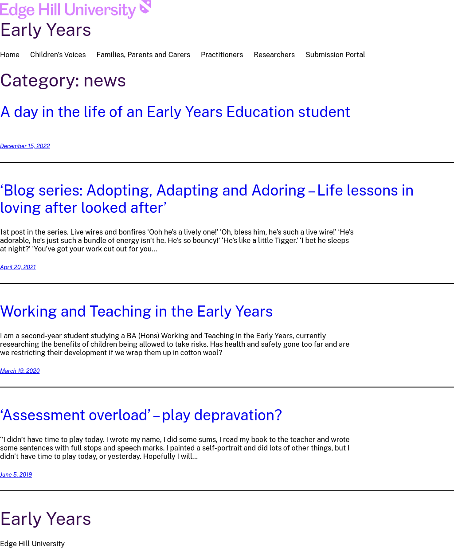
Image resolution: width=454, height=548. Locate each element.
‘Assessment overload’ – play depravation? (141, 414)
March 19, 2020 (19, 371)
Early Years (45, 29)
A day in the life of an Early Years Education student (175, 111)
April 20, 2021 (18, 267)
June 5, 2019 (16, 474)
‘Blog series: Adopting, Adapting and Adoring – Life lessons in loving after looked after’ (207, 198)
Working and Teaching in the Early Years (136, 311)
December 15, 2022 (25, 146)
